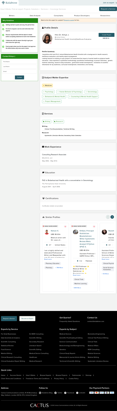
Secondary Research (36, 342)
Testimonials (76, 375)
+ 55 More (105, 274)
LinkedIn (80, 393)
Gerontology (92, 92)
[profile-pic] (46, 232)
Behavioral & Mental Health (54, 96)
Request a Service (108, 9)
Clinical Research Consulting (11, 357)
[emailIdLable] (19, 71)
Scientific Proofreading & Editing (71, 338)
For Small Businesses (8, 334)
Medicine (47, 85)
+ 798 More (59, 268)
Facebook (69, 393)
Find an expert (17, 9)
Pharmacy (49, 268)
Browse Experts (45, 375)
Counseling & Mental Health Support (84, 96)
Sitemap (88, 375)
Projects (27, 9)
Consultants (58, 15)
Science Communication (68, 342)
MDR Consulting (93, 349)
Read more (48, 259)
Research (58, 121)
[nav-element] (108, 217)
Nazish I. (112, 231)
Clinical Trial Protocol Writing (98, 338)
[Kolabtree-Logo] (9, 3)
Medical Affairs (93, 346)
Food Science (6, 349)
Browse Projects (61, 375)
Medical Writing (6, 353)
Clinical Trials (79, 279)
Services (45, 9)
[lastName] (19, 67)
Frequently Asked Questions (70, 321)
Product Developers (82, 15)
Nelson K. (55, 231)
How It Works (5, 9)
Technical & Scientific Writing (70, 361)
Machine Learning (81, 284)
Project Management (52, 101)
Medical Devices (65, 334)
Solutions (35, 9)
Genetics (63, 349)
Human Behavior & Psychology (70, 92)
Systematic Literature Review (98, 361)
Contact (19, 77)
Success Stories (15, 375)
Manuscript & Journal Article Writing (72, 357)
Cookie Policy (74, 378)
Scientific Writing (35, 338)
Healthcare (33, 357)
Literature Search (35, 346)
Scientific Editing (35, 349)
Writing (47, 121)
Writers (11, 15)
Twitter (58, 393)
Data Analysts (35, 15)
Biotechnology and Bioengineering (72, 346)
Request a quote (69, 20)
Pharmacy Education (53, 263)
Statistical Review (7, 346)
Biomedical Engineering (96, 334)
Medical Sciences (94, 353)
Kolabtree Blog (45, 393)
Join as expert (108, 3)
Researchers (105, 15)
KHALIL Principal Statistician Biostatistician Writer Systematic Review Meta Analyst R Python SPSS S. (87, 239)
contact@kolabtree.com (95, 321)
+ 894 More (77, 288)
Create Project (106, 35)
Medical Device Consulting (38, 353)
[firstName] (19, 62)
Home (3, 375)
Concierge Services (58, 9)
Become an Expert (37, 319)
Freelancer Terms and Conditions (37, 378)
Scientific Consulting (8, 342)
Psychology (48, 92)
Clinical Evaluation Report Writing (13, 361)
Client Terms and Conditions (11, 378)
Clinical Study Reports (67, 353)
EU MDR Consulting (36, 334)
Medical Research (35, 361)
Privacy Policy (59, 378)
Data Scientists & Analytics (10, 338)
